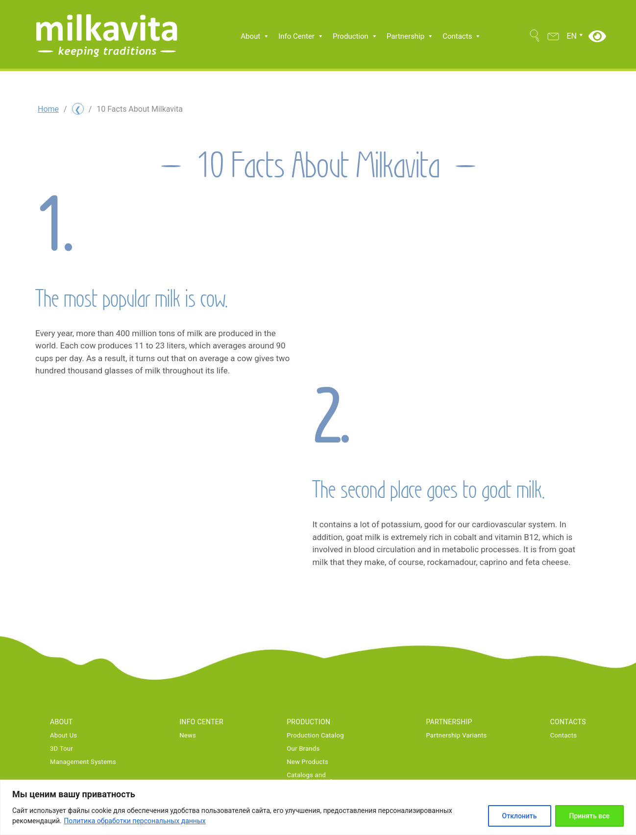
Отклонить (519, 816)
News (187, 735)
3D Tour (61, 748)
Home (48, 109)
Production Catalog (315, 735)
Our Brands (303, 748)
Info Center (301, 36)
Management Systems (83, 762)
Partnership (410, 36)
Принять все (589, 816)
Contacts (461, 36)
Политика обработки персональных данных (134, 821)
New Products (307, 762)
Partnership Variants (456, 735)
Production (355, 36)
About (255, 36)
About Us (63, 735)
